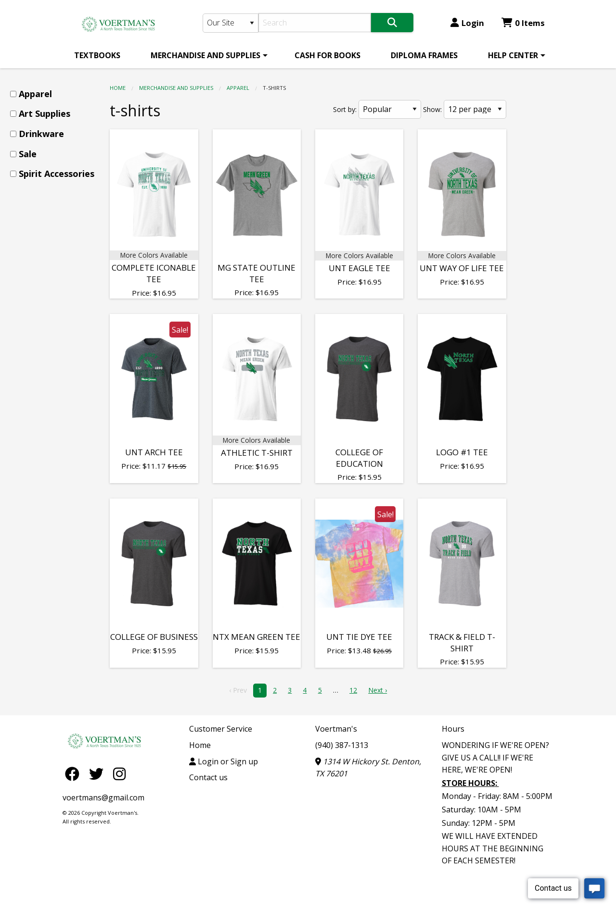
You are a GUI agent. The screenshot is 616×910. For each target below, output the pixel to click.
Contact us (208, 777)
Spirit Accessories (56, 173)
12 (353, 690)
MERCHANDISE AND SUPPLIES (205, 55)
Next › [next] (377, 690)
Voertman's (336, 728)
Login (467, 22)
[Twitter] (98, 773)
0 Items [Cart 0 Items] (523, 22)
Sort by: (345, 109)
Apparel (238, 87)
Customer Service (220, 728)
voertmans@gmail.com (103, 797)
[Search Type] (230, 23)
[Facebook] (74, 773)
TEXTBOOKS (97, 55)
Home (118, 87)
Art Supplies (44, 113)
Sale (28, 154)
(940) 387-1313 (341, 745)
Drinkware (41, 133)
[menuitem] (97, 55)
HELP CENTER (513, 55)
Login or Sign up (223, 761)
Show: (432, 109)
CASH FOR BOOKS (327, 55)
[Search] (315, 22)
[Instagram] (119, 773)
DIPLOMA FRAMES (424, 55)
